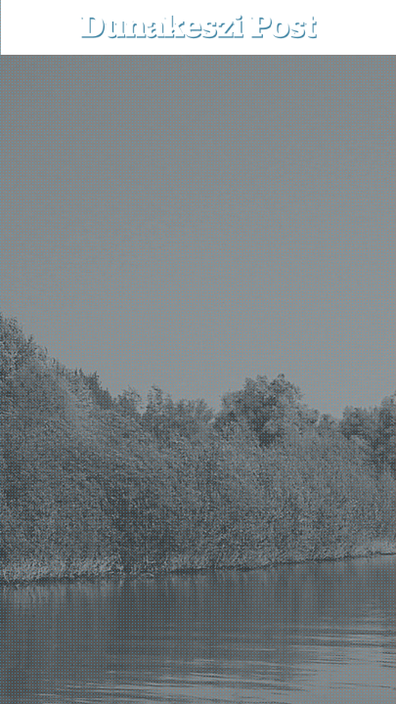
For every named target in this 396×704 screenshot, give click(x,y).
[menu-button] (30, 27)
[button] (367, 27)
